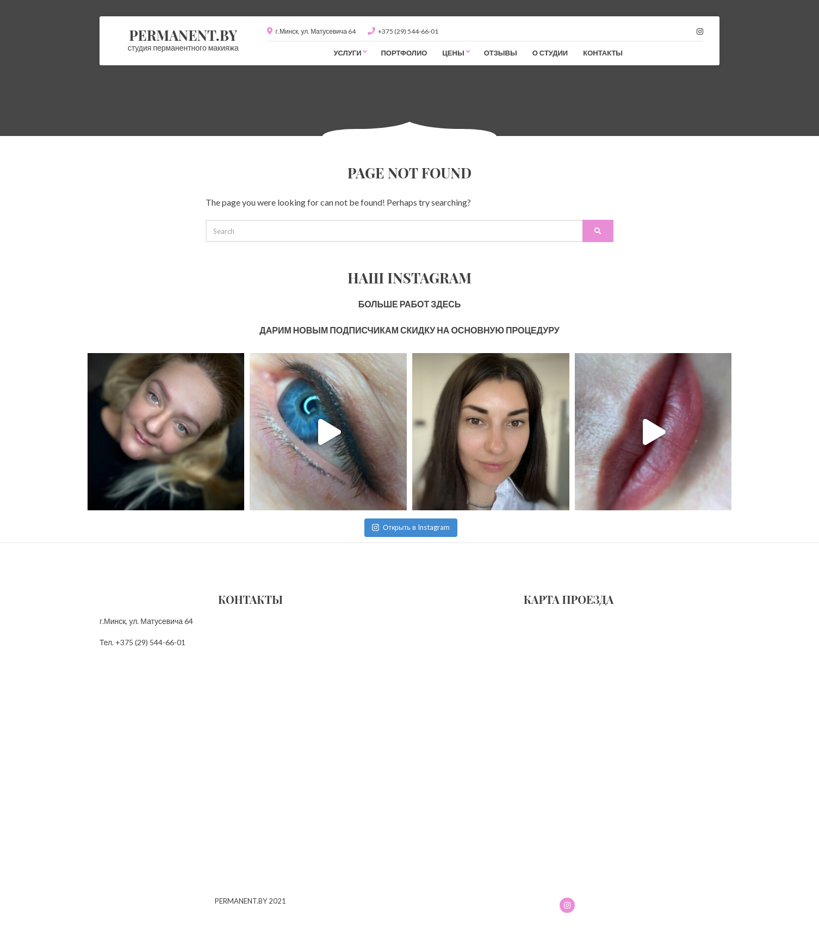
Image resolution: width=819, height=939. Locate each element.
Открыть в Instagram (411, 527)
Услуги (347, 52)
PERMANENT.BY (183, 35)
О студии (550, 52)
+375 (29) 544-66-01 (408, 31)
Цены (453, 52)
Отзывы (500, 52)
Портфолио (404, 52)
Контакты (603, 52)
